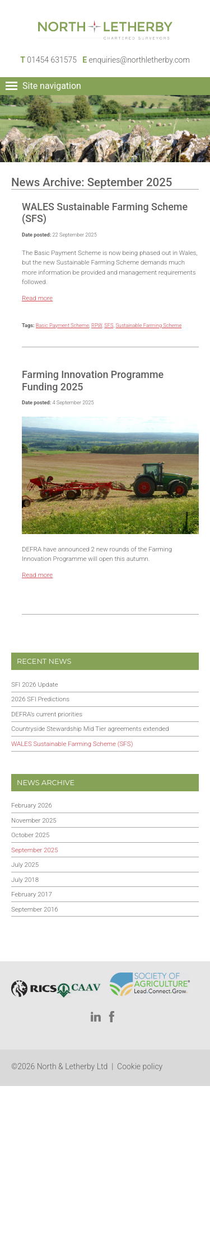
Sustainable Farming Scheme (148, 325)
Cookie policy (139, 1066)
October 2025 (30, 835)
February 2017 (31, 894)
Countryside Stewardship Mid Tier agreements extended (90, 729)
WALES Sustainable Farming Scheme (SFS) (72, 744)
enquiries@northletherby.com (139, 59)
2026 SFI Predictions (40, 699)
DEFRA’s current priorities (46, 714)
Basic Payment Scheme (62, 325)
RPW (96, 325)
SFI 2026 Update (34, 684)
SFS (108, 325)
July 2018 (25, 880)
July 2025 (25, 864)
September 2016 (34, 909)
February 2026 (31, 805)
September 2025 (34, 850)
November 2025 (34, 820)
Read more (37, 298)
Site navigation (51, 86)
